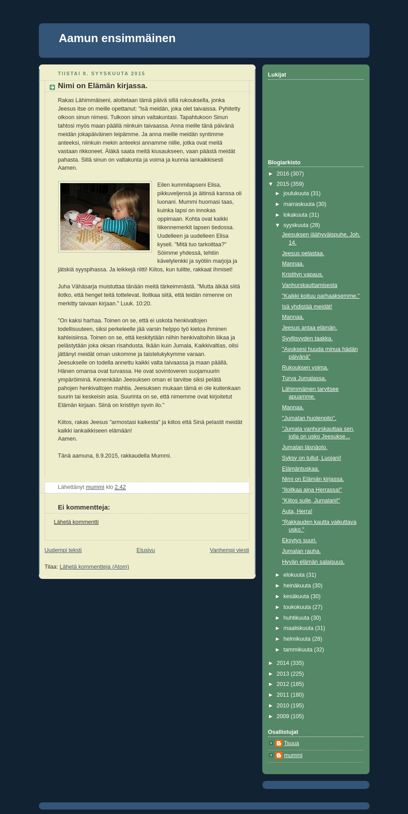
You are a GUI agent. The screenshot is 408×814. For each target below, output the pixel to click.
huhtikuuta (297, 618)
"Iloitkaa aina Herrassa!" (312, 490)
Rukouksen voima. (305, 367)
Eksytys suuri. (299, 540)
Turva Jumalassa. (304, 378)
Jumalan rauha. (301, 551)
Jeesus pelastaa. (303, 253)
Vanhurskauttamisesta (309, 285)
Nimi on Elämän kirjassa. (313, 479)
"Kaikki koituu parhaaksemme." (321, 296)
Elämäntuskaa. (300, 469)
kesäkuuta (297, 596)
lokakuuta (296, 215)
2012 (284, 684)
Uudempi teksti (63, 550)
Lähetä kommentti (76, 522)
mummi (293, 755)
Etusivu (145, 550)
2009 (284, 716)
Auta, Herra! (297, 511)
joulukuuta (297, 193)
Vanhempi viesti (229, 550)
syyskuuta (296, 225)
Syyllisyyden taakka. (307, 338)
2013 (284, 674)
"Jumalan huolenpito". (309, 418)
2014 (284, 663)
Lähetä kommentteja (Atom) (94, 567)
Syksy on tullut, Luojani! (311, 458)
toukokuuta (297, 607)
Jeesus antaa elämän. (309, 328)
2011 (284, 695)
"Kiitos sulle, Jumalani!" (311, 500)
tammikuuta (298, 650)
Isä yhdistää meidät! (307, 307)
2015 (284, 184)
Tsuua (291, 743)
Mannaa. (293, 264)
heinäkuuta (297, 586)
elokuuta (294, 575)
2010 (284, 706)
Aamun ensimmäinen (117, 38)
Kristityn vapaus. (303, 274)
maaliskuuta (299, 628)
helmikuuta (297, 639)
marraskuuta (299, 204)
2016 (284, 174)
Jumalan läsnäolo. (305, 447)
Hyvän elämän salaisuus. (313, 562)
